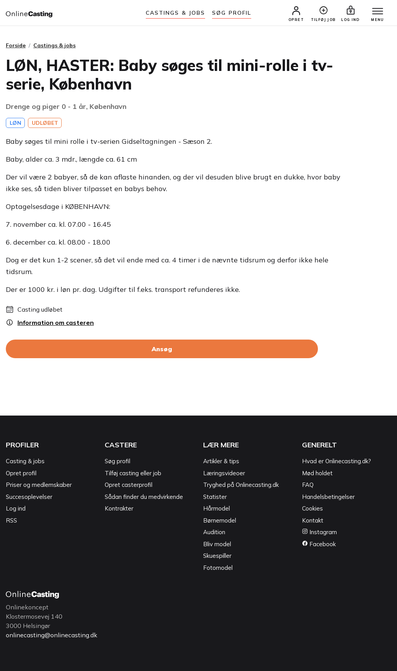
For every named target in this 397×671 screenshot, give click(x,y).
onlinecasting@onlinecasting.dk (51, 635)
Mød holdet (317, 473)
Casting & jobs (25, 461)
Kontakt (312, 520)
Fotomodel (218, 567)
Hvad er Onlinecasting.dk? (336, 461)
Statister (215, 496)
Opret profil (21, 473)
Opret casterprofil (128, 484)
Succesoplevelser (29, 496)
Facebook (319, 544)
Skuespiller (217, 555)
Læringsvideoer (224, 473)
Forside (16, 45)
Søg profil (117, 461)
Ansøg (162, 349)
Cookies (312, 508)
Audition (214, 532)
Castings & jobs (175, 12)
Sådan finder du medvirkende (144, 496)
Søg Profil (231, 12)
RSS (11, 520)
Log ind (16, 508)
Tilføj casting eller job (133, 473)
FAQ (308, 484)
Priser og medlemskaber (39, 484)
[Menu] (377, 11)
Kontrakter (119, 508)
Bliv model (217, 544)
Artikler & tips (221, 461)
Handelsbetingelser (328, 496)
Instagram (319, 532)
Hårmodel (216, 508)
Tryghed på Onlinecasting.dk (241, 484)
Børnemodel (219, 520)
